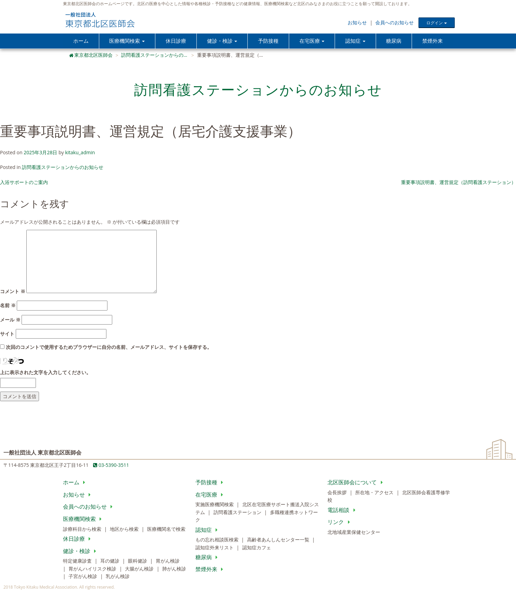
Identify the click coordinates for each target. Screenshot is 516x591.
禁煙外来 (432, 40)
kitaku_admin (80, 152)
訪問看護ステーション (238, 512)
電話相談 (342, 510)
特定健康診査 (78, 561)
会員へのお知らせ (394, 22)
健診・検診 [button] (222, 40)
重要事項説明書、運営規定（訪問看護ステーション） (458, 182)
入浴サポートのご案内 (24, 182)
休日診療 (176, 40)
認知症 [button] (355, 40)
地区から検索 (125, 529)
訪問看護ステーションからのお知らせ (62, 168)
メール (10, 320)
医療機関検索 (83, 519)
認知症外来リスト (215, 547)
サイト (7, 334)
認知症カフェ (256, 547)
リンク (339, 522)
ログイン (436, 23)
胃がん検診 (168, 561)
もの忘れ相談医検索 (217, 540)
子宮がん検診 (83, 576)
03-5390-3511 (111, 465)
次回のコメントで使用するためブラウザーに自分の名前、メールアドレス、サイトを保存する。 (109, 347)
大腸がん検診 (140, 569)
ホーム (81, 40)
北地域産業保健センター (353, 532)
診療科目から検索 (83, 529)
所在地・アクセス (375, 492)
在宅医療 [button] (312, 40)
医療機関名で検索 (166, 529)
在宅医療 (210, 495)
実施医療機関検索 (215, 505)
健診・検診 (81, 551)
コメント (12, 291)
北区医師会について (356, 482)
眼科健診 (138, 561)
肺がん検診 (174, 569)
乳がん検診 (118, 576)
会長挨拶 (337, 492)
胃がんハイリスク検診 (93, 569)
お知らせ (357, 22)
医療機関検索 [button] (127, 40)
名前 (8, 305)
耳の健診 (110, 561)
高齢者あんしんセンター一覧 (279, 540)
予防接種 (268, 40)
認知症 (207, 530)
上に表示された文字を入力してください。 (45, 372)
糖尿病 (394, 40)
